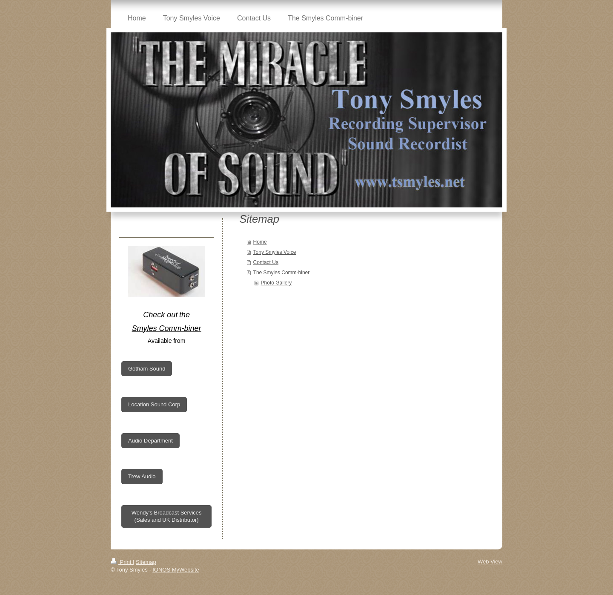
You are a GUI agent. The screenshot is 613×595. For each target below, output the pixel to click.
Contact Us (265, 262)
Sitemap (146, 562)
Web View (490, 561)
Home (260, 242)
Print (122, 562)
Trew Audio (142, 476)
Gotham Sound (146, 368)
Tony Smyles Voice (274, 252)
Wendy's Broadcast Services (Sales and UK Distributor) (167, 516)
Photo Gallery (276, 283)
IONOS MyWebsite (175, 569)
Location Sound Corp (154, 404)
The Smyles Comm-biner (281, 273)
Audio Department (150, 440)
